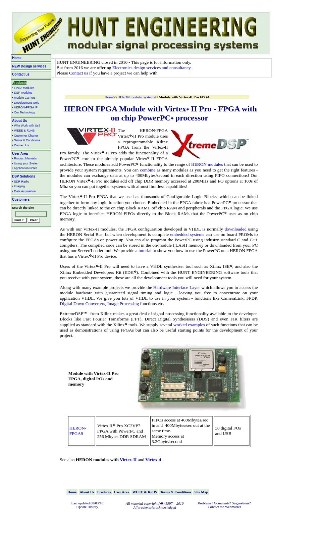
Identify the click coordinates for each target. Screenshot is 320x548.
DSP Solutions (23, 176)
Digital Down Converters (82, 303)
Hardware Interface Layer (176, 287)
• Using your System (25, 163)
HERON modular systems (136, 97)
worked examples (189, 324)
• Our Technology (23, 112)
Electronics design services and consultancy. (152, 67)
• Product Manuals (24, 158)
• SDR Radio (20, 181)
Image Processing (123, 303)
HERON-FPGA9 (77, 431)
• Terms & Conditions (26, 140)
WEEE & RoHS (144, 492)
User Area (20, 153)
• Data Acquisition (24, 191)
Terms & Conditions (175, 492)
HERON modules (207, 164)
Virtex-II (128, 459)
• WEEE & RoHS (23, 130)
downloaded (236, 229)
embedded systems (187, 234)
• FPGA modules (23, 88)
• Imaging (18, 186)
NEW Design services (29, 66)
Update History (87, 507)
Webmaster (233, 507)
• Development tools (25, 102)
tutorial (145, 250)
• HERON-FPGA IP (25, 107)
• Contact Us (20, 145)
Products (19, 83)
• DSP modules (22, 92)
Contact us (78, 73)
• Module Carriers (24, 97)
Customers (21, 199)
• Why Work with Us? (26, 125)
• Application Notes (24, 168)
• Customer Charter (25, 135)
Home (16, 58)
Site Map (201, 492)
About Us (19, 120)
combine (147, 169)
